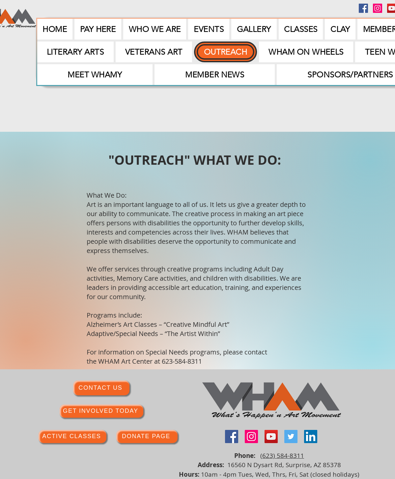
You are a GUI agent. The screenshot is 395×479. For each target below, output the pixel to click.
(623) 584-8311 (282, 455)
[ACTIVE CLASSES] (72, 436)
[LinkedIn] (310, 436)
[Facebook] (363, 8)
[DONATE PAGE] (147, 436)
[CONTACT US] (101, 387)
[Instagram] (377, 8)
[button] (208, 29)
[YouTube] (271, 436)
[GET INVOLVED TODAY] (101, 411)
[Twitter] (290, 436)
